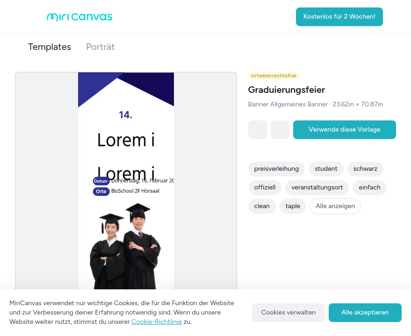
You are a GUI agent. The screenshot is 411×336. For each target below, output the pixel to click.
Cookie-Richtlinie (156, 322)
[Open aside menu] (37, 16)
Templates (49, 46)
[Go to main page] (80, 19)
